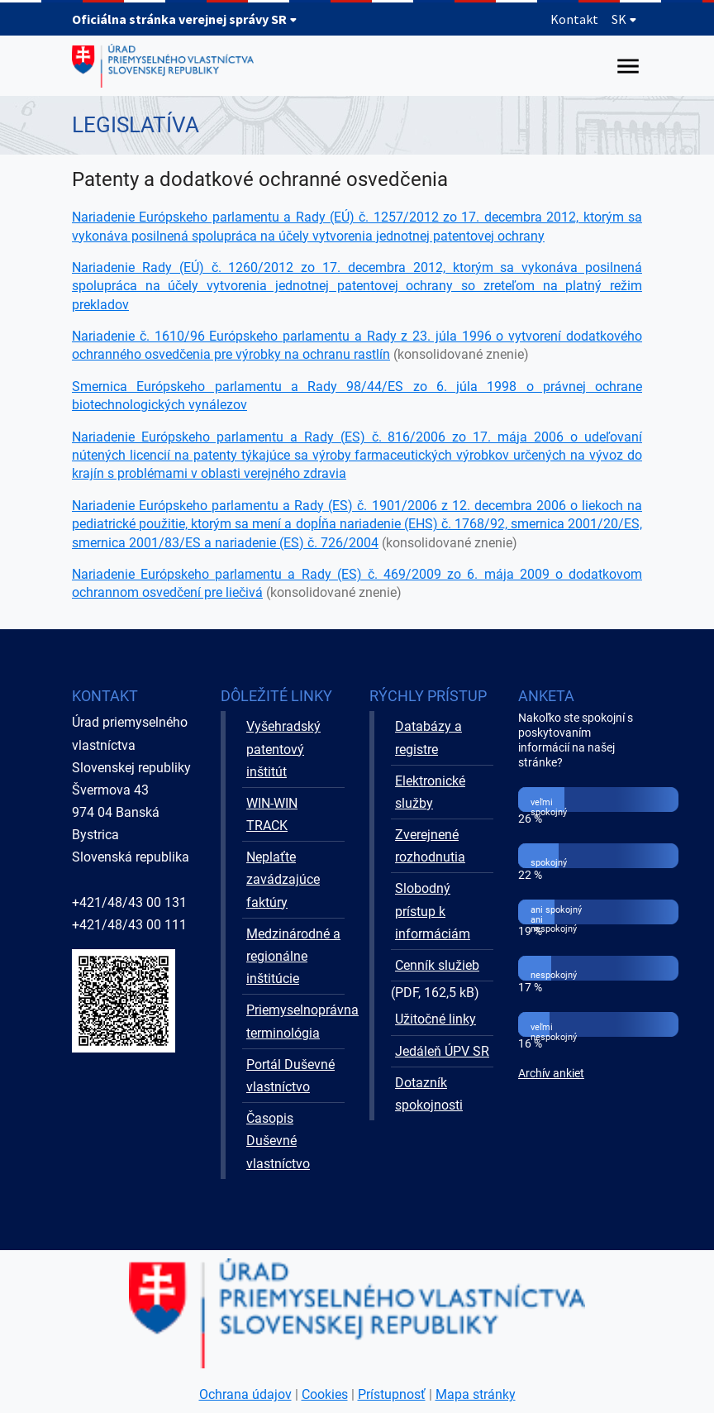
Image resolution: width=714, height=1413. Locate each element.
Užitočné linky (435, 1019)
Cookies (325, 1394)
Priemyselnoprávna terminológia (295, 1021)
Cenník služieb (437, 965)
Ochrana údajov (245, 1394)
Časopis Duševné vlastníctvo (278, 1140)
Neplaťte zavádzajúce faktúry (283, 879)
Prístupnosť (392, 1394)
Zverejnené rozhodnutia (430, 846)
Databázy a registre (428, 737)
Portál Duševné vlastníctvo (290, 1076)
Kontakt (574, 19)
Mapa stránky (476, 1394)
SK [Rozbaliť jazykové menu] (624, 19)
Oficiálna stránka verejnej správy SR (185, 19)
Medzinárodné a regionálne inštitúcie (293, 956)
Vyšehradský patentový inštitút (283, 748)
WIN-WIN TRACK (272, 814)
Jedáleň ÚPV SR (442, 1051)
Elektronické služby (430, 792)
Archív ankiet (551, 1074)
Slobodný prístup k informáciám (432, 911)
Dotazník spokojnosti (429, 1094)
